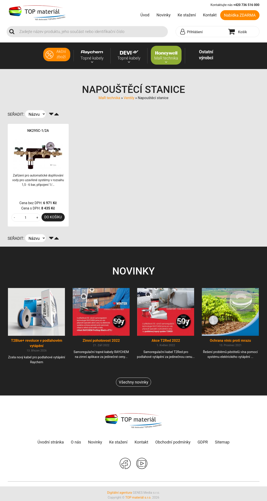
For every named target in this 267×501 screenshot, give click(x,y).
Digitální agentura (119, 493)
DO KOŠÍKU (53, 217)
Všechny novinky (133, 383)
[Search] (92, 31)
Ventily (129, 98)
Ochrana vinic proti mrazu (230, 341)
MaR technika (109, 98)
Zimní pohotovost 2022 (101, 341)
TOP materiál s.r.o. (138, 498)
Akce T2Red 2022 (165, 341)
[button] (201, 31)
